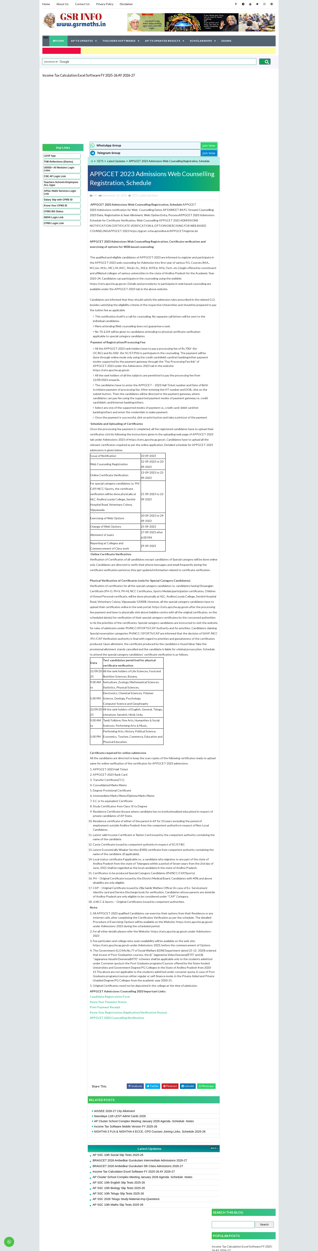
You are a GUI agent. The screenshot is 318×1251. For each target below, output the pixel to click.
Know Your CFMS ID (55, 208)
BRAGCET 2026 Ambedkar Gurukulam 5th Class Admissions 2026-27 (130, 1186)
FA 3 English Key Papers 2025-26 (233, 226)
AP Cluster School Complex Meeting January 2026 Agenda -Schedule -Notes (136, 1141)
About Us (62, 4)
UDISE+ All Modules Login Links (55, 171)
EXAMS (226, 40)
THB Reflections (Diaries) (53, 163)
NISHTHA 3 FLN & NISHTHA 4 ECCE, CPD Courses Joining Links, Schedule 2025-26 (142, 1151)
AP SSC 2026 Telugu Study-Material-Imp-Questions (118, 1219)
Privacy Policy (104, 4)
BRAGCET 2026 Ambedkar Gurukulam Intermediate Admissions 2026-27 (132, 1180)
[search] (149, 61)
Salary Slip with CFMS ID (58, 202)
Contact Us (82, 4)
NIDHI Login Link (53, 219)
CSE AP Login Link (55, 178)
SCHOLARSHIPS (201, 40)
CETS (92, 160)
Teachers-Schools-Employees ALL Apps (56, 186)
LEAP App (50, 155)
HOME (58, 40)
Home (46, 4)
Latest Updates (109, 160)
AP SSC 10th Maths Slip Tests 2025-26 (110, 1224)
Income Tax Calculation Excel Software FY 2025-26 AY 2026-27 (88, 75)
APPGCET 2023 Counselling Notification (109, 1038)
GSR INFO (80, 1244)
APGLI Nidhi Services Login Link (56, 195)
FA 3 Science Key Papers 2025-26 (233, 208)
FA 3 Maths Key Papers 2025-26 (232, 217)
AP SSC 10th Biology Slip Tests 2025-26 (111, 1208)
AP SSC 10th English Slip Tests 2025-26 (111, 1202)
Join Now (197, 145)
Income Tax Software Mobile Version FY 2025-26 (117, 1146)
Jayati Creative (139, 1244)
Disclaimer (126, 4)
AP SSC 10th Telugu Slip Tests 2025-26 (110, 1213)
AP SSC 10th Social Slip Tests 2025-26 (110, 1175)
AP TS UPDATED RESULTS (162, 40)
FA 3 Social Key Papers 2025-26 (232, 261)
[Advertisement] (159, 108)
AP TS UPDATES (82, 40)
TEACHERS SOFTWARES (118, 40)
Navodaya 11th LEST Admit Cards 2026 (112, 1136)
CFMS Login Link (54, 225)
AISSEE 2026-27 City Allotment (106, 1131)
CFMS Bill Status (53, 213)
